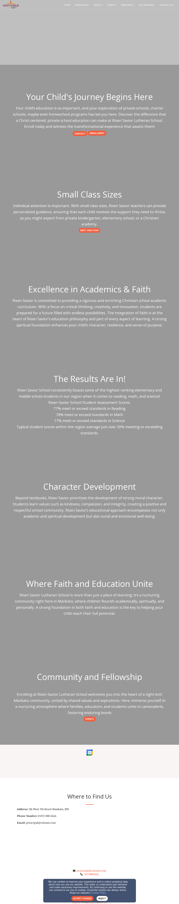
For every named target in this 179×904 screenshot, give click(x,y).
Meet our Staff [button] (89, 230)
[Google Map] (126, 830)
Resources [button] (127, 5)
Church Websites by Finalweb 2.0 (89, 902)
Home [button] (67, 5)
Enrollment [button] (97, 133)
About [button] (98, 5)
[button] (80, 133)
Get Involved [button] (147, 5)
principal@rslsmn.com (91, 870)
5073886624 (91, 874)
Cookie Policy (98, 893)
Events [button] (112, 5)
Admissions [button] (82, 5)
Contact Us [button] (167, 5)
